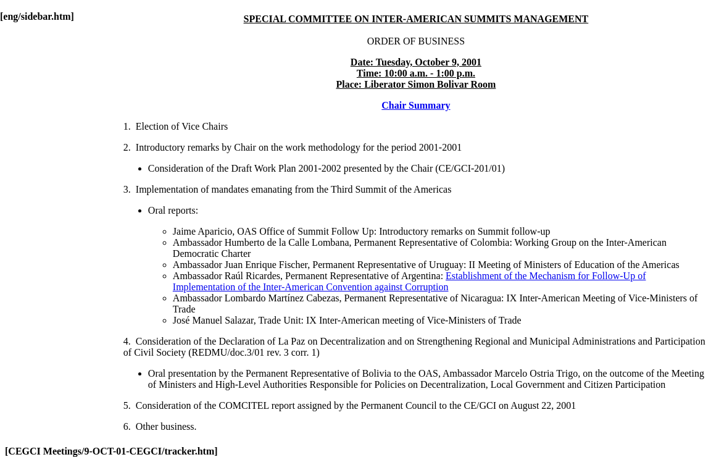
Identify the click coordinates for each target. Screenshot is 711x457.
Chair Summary (415, 105)
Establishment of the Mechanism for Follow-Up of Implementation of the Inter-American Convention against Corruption (409, 281)
